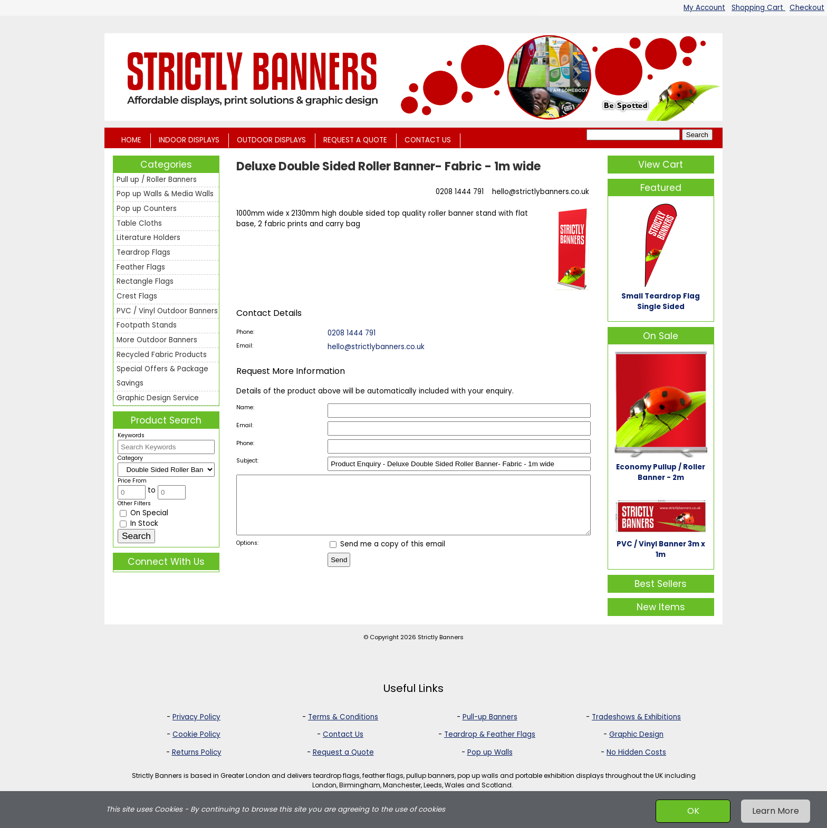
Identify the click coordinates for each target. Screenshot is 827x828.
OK (693, 811)
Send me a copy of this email (387, 555)
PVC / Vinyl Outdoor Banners (167, 311)
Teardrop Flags (143, 252)
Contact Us (343, 734)
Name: (245, 407)
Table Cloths (139, 223)
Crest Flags (137, 296)
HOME (131, 140)
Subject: (247, 461)
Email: (244, 346)
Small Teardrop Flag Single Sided (660, 301)
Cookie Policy (196, 734)
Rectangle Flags (145, 281)
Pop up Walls (490, 752)
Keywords (131, 435)
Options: (247, 554)
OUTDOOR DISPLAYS (271, 140)
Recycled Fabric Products (162, 355)
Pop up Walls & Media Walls (165, 194)
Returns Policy (197, 752)
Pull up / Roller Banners (157, 180)
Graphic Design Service (158, 398)
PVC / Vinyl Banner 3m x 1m (661, 549)
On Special (144, 513)
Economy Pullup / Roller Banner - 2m (660, 472)
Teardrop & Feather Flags (489, 734)
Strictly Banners (441, 637)
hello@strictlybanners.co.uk (540, 192)
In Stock (139, 523)
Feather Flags (141, 267)
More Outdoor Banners (157, 340)
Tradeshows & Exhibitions (636, 717)
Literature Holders (148, 238)
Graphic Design (636, 734)
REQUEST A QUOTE (355, 140)
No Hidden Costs (636, 752)
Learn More (775, 811)
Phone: (245, 332)
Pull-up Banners (490, 717)
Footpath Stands (147, 325)
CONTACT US (428, 140)
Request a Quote (343, 752)
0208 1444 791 (460, 192)
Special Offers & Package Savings (162, 376)
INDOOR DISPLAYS (189, 140)
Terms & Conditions (343, 717)
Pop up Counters (147, 209)
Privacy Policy (196, 717)
